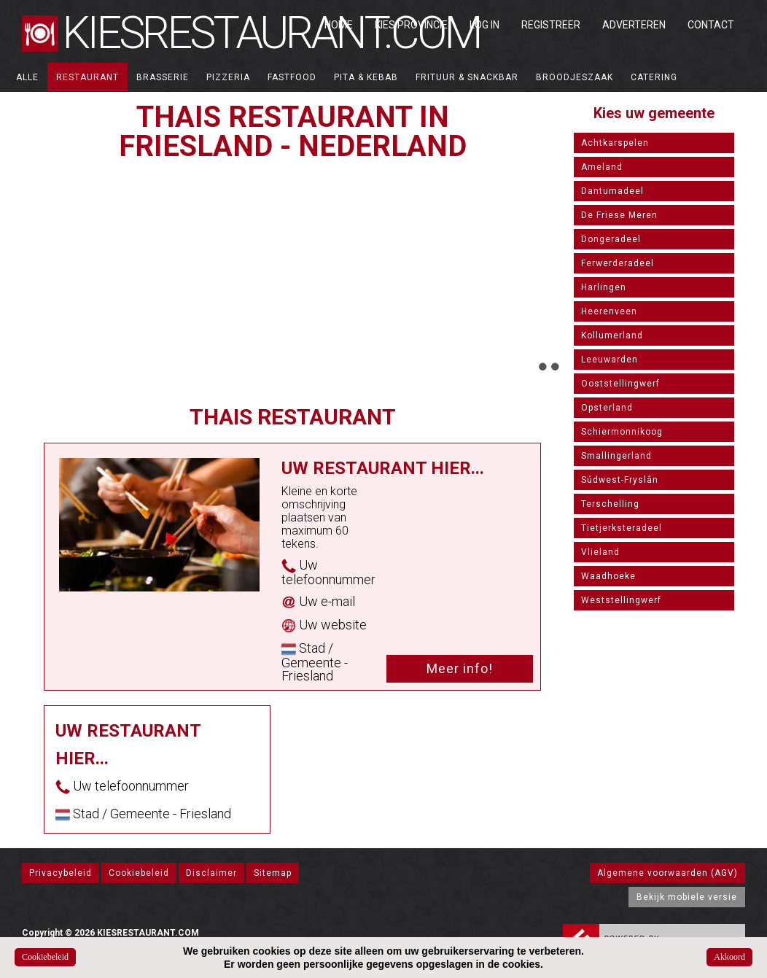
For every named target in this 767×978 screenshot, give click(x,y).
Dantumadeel (612, 191)
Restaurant (87, 77)
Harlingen (603, 287)
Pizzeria (228, 77)
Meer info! (460, 668)
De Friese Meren (619, 215)
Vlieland (600, 552)
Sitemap (273, 873)
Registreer (550, 25)
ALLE (27, 77)
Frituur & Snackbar (467, 77)
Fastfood (292, 77)
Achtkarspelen (615, 143)
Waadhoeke (608, 576)
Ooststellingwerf (620, 384)
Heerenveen (609, 311)
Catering (654, 77)
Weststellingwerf (621, 600)
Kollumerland (612, 335)
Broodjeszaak (574, 77)
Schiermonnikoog (622, 432)
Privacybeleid (60, 873)
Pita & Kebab (366, 77)
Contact (711, 25)
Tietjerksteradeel (621, 528)
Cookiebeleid (139, 873)
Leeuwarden (609, 359)
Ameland (602, 167)
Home (338, 25)
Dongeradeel (611, 239)
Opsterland (607, 408)
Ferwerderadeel (617, 263)
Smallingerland (616, 456)
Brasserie (162, 77)
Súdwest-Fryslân (619, 480)
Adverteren (634, 25)
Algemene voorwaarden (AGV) (667, 873)
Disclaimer (211, 873)
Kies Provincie (411, 25)
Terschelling (610, 504)
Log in (484, 25)
